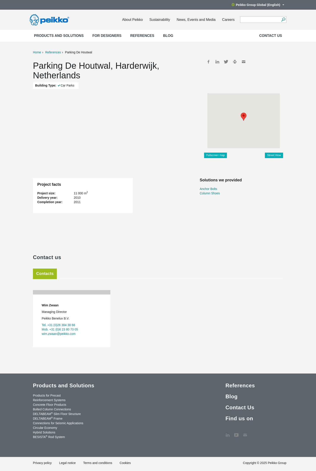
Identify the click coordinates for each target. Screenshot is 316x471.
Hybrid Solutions (44, 432)
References (142, 36)
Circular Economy (45, 427)
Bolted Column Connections (52, 409)
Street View (274, 155)
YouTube (236, 433)
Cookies (125, 463)
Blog (168, 36)
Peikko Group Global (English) (258, 5)
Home (37, 52)
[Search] (283, 19)
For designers (106, 36)
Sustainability (159, 20)
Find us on (239, 418)
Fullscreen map (215, 155)
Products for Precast (47, 395)
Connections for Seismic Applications (58, 423)
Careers (228, 20)
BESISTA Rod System (49, 437)
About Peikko (132, 20)
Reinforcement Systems (49, 400)
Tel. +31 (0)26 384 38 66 (58, 325)
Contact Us (270, 36)
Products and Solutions (59, 36)
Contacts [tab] (45, 273)
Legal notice (67, 463)
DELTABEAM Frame (48, 418)
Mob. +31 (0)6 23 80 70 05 (60, 329)
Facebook (208, 62)
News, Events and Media (196, 20)
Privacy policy (42, 463)
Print (235, 62)
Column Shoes (210, 193)
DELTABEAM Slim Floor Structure (57, 414)
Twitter (226, 62)
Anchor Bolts (208, 189)
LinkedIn (217, 62)
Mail (243, 62)
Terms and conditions (97, 463)
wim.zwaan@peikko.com (58, 334)
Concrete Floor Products (49, 404)
